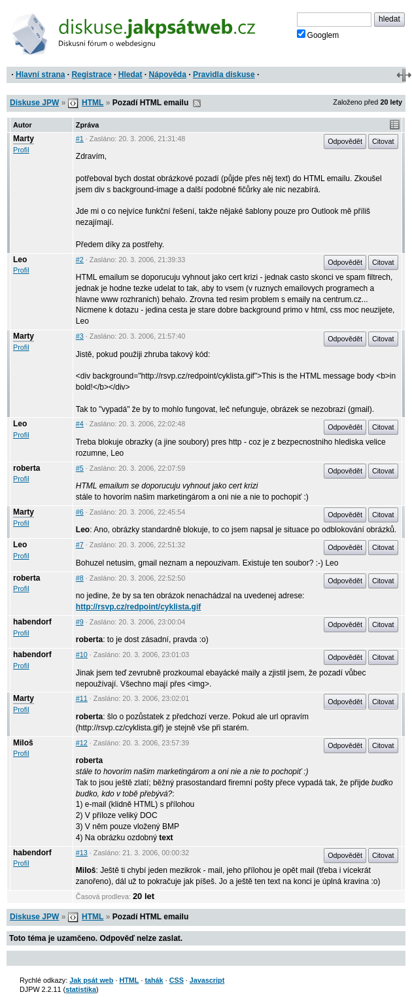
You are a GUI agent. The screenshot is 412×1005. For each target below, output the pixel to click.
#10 (82, 654)
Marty (23, 138)
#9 (80, 622)
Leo (20, 259)
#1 (80, 139)
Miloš (23, 742)
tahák (154, 980)
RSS (197, 103)
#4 (80, 424)
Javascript (207, 980)
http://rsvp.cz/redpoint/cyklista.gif (138, 606)
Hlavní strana (40, 74)
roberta (26, 468)
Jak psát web (91, 980)
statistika (80, 989)
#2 (80, 260)
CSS (176, 980)
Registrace (91, 74)
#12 (82, 743)
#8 (80, 578)
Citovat (383, 141)
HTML (92, 102)
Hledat (130, 74)
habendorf (32, 621)
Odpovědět (345, 141)
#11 (82, 698)
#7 (80, 545)
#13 (82, 853)
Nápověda (167, 74)
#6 (80, 512)
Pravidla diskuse (224, 74)
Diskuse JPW (34, 102)
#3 (80, 336)
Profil (21, 150)
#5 (80, 468)
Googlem (318, 34)
